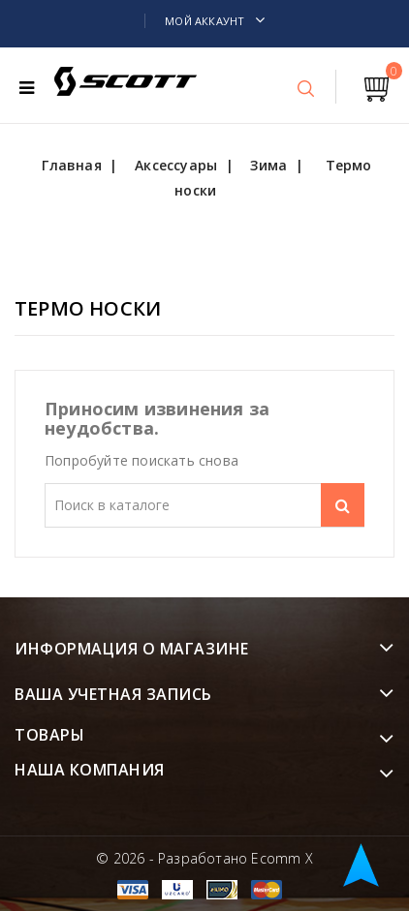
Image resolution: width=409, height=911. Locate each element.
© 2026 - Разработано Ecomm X (204, 858)
